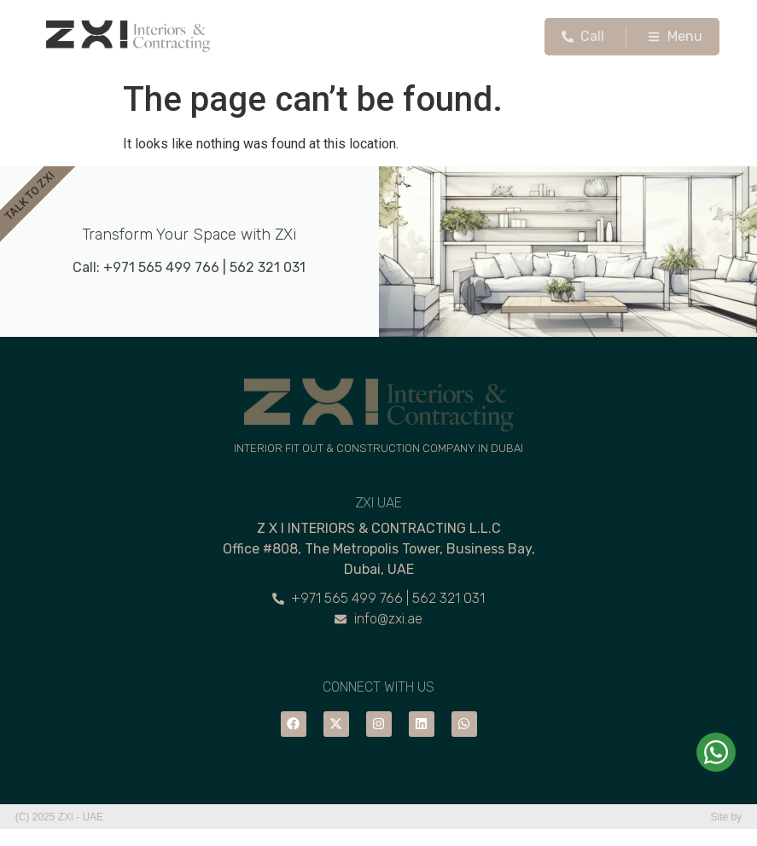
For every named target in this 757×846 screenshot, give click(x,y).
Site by (726, 817)
